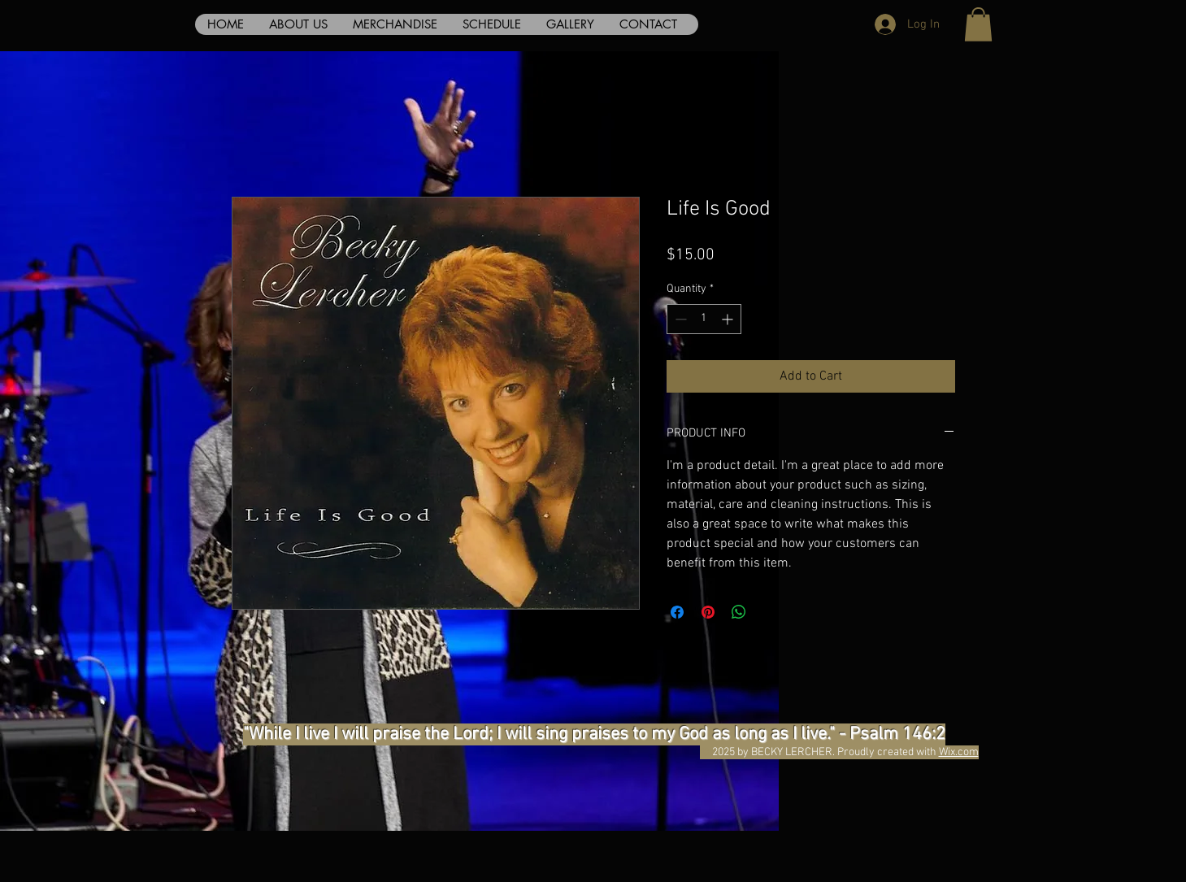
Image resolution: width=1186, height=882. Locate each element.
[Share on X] (770, 612)
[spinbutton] (704, 319)
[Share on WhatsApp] (739, 612)
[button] (978, 24)
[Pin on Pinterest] (708, 612)
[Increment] (729, 319)
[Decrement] (679, 319)
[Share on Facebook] (677, 612)
